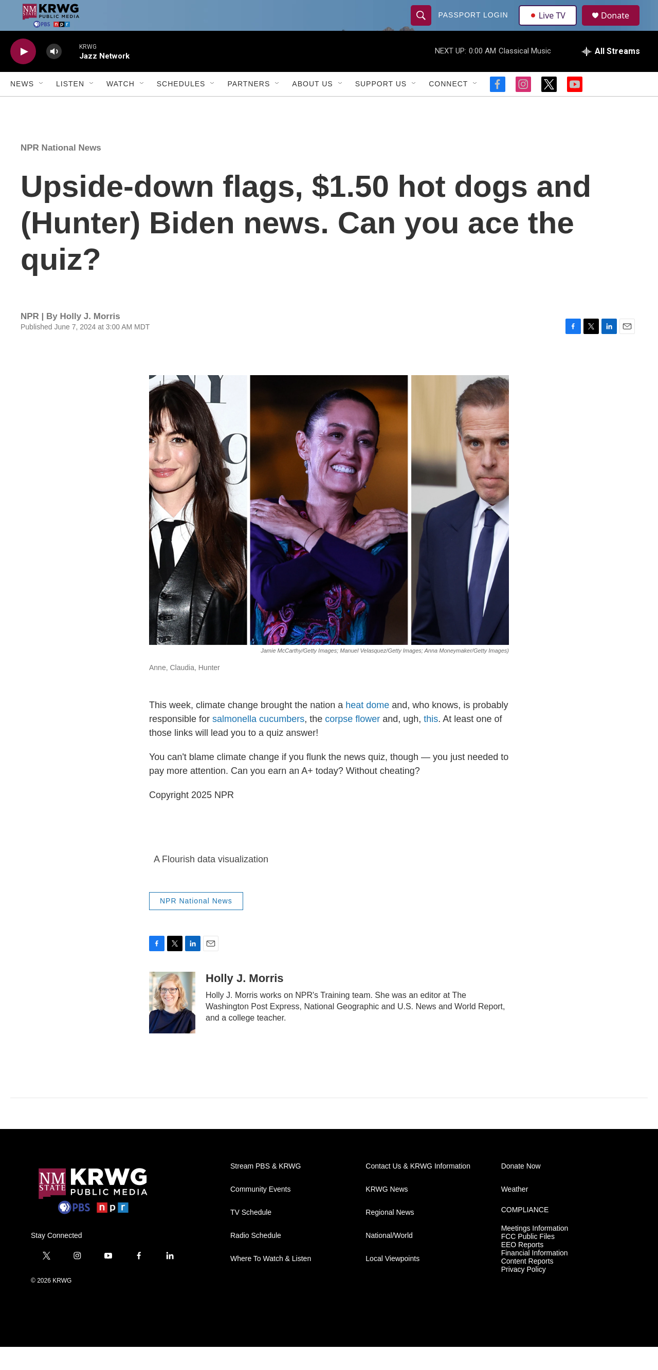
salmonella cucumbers (258, 742)
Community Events (260, 1212)
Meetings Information (535, 1251)
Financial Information (534, 1276)
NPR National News (61, 171)
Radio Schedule (255, 1259)
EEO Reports (522, 1268)
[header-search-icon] (422, 26)
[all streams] (611, 74)
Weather (514, 1212)
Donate (621, 27)
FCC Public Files (528, 1260)
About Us (312, 107)
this (431, 742)
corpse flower (352, 742)
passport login (474, 27)
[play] (23, 75)
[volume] (54, 74)
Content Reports (527, 1284)
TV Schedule (250, 1235)
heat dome (367, 728)
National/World (389, 1259)
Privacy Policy (523, 1293)
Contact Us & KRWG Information (417, 1189)
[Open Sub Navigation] (42, 107)
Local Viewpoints (392, 1282)
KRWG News (386, 1212)
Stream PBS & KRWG (265, 1189)
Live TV (550, 27)
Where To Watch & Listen (270, 1282)
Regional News (389, 1235)
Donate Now (521, 1189)
